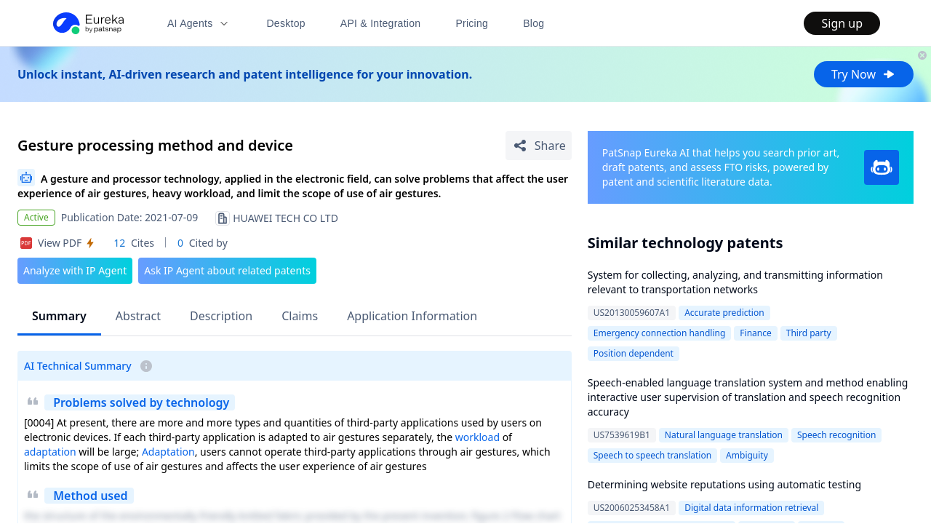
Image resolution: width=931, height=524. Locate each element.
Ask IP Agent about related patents (227, 270)
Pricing (471, 23)
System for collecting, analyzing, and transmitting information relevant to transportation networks (735, 282)
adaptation (50, 451)
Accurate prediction (724, 312)
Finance (755, 333)
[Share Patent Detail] (539, 145)
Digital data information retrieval (751, 507)
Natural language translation (724, 435)
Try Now (863, 74)
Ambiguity (747, 455)
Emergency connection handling (660, 333)
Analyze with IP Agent (75, 270)
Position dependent (634, 353)
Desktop (285, 23)
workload (477, 437)
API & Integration (380, 23)
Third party (808, 333)
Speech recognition (836, 435)
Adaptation (168, 451)
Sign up (842, 23)
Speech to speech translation (652, 455)
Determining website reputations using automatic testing (724, 484)
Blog (533, 23)
